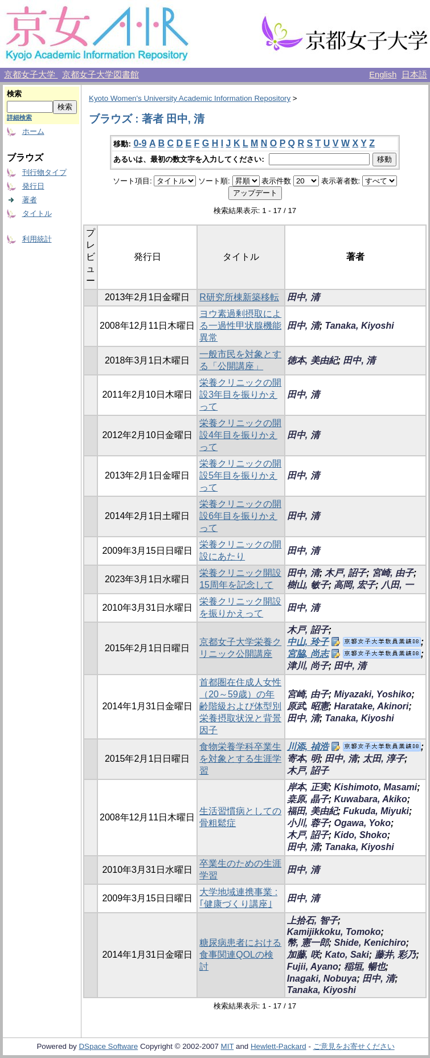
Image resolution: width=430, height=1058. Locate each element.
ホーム (33, 131)
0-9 (139, 143)
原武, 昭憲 (308, 706)
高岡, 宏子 (354, 585)
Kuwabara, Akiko (370, 799)
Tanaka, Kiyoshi (359, 325)
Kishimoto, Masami (375, 787)
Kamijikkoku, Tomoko (334, 932)
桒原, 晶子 (308, 799)
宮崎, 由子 (392, 573)
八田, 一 (397, 585)
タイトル (37, 213)
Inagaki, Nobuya (322, 978)
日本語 (414, 74)
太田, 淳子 (383, 758)
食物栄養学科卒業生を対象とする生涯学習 (240, 758)
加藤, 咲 (303, 954)
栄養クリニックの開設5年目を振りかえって (240, 475)
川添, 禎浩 (308, 746)
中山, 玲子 (308, 642)
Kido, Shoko (360, 835)
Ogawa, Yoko (362, 823)
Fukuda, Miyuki (376, 811)
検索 (14, 93)
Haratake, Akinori (371, 706)
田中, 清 (303, 297)
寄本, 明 (303, 758)
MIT (227, 1046)
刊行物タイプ (44, 172)
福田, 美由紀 (312, 811)
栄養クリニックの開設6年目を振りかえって (240, 516)
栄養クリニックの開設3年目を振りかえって (240, 394)
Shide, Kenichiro (370, 942)
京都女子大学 (31, 74)
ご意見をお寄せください (354, 1046)
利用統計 (37, 239)
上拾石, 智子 (312, 920)
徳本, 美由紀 (312, 360)
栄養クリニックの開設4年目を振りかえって (240, 435)
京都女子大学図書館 (100, 74)
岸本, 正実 (308, 787)
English (382, 74)
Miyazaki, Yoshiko (372, 694)
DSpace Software (108, 1046)
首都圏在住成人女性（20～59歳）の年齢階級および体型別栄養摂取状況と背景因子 (240, 706)
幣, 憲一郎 (308, 942)
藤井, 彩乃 (395, 954)
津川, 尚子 (308, 666)
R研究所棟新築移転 (239, 297)
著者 (29, 199)
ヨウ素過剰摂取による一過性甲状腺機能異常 (240, 325)
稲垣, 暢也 (365, 966)
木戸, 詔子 (345, 573)
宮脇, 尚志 (308, 654)
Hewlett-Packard (278, 1046)
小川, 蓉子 (308, 823)
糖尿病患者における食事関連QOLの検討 (240, 954)
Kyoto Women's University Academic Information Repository (189, 98)
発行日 (33, 186)
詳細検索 (19, 117)
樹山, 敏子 (308, 585)
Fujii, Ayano (312, 966)
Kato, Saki (346, 954)
